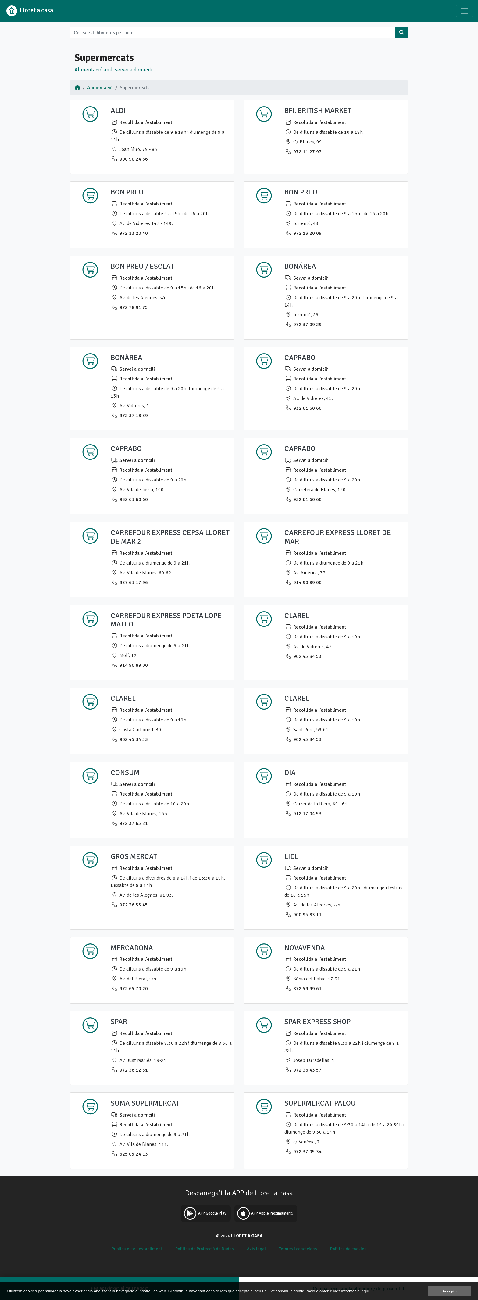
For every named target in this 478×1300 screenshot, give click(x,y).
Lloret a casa (29, 11)
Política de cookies (348, 1248)
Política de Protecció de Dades (204, 1248)
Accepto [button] (450, 1291)
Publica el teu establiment (137, 1248)
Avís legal (256, 1248)
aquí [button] (365, 1291)
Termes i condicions (298, 1248)
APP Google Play (204, 1213)
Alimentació (100, 88)
